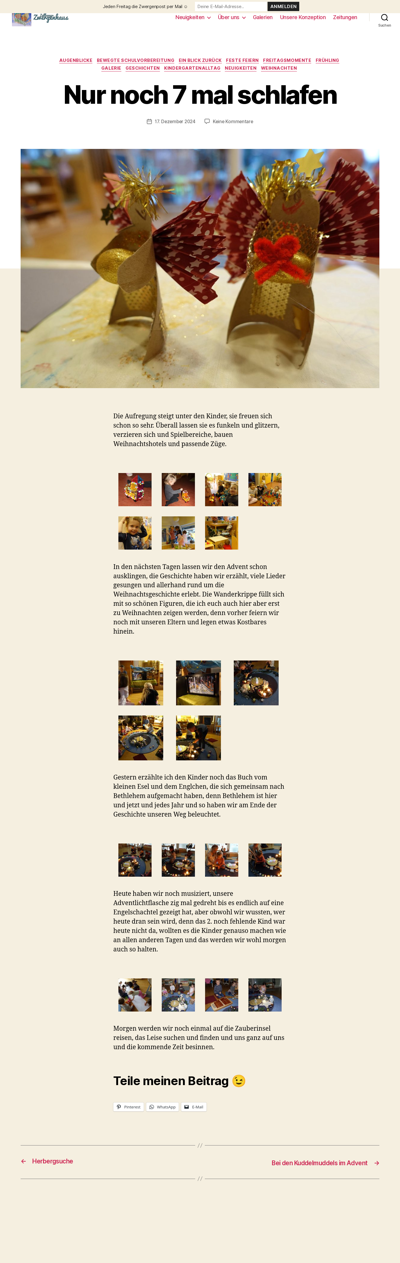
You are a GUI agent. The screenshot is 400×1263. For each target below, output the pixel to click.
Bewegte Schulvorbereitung (133, 70)
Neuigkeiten (189, 22)
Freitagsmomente (292, 70)
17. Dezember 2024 (174, 132)
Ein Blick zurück (201, 70)
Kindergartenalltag (193, 79)
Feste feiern (245, 70)
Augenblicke (70, 70)
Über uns (228, 22)
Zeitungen (345, 22)
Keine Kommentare (234, 132)
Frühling (335, 70)
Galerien (263, 22)
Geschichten (141, 79)
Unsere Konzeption (303, 22)
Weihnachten (284, 79)
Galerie (107, 79)
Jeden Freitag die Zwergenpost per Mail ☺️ (145, 6)
